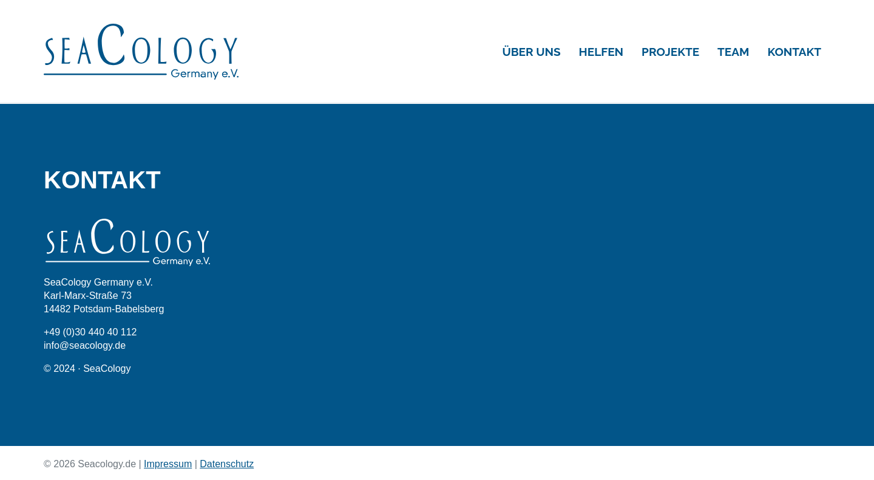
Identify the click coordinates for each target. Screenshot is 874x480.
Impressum (168, 464)
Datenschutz (227, 464)
